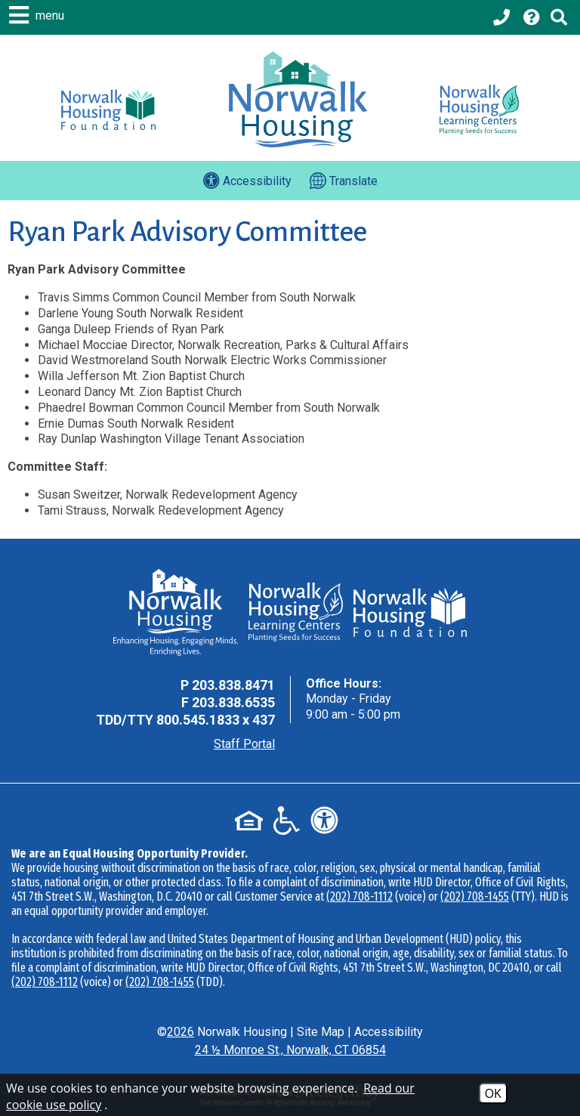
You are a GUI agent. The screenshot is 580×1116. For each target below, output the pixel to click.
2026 (180, 1032)
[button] (38, 15)
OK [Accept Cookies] (493, 1093)
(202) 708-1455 (474, 896)
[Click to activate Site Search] (559, 17)
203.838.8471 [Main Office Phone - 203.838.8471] (233, 685)
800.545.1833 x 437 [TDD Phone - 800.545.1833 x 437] (215, 720)
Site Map (320, 1032)
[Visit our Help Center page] (531, 17)
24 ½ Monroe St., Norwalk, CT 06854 (290, 1050)
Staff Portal (244, 744)
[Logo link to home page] (298, 99)
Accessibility (388, 1032)
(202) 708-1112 (359, 896)
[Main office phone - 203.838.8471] (503, 17)
